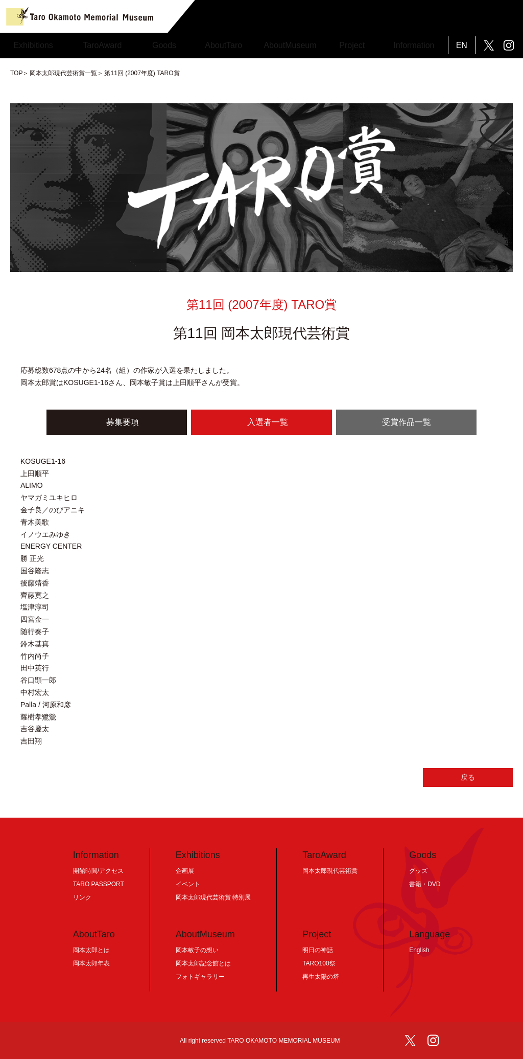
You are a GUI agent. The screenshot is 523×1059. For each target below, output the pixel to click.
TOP (16, 73)
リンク (82, 897)
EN (461, 45)
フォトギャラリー (200, 976)
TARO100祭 (318, 963)
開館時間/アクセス (98, 870)
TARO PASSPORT (98, 884)
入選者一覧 (267, 422)
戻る (468, 777)
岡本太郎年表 (91, 963)
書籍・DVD (424, 884)
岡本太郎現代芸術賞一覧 (63, 73)
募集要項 (122, 422)
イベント (188, 884)
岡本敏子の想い (197, 950)
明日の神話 (317, 950)
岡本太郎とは (91, 950)
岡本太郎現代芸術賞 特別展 (213, 897)
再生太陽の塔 (320, 976)
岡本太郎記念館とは (203, 963)
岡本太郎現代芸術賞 (330, 870)
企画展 (185, 870)
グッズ (418, 870)
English (419, 950)
